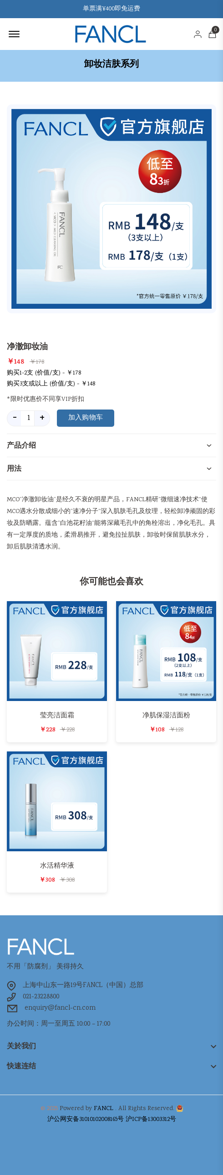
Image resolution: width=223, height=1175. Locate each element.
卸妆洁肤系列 (111, 64)
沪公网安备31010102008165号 (85, 1119)
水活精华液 (57, 865)
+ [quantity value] (42, 418)
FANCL (103, 1108)
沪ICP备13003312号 (151, 1119)
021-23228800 (41, 997)
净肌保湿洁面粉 (166, 715)
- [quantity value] (15, 418)
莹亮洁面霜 (57, 715)
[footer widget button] (111, 1046)
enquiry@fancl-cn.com (60, 1008)
